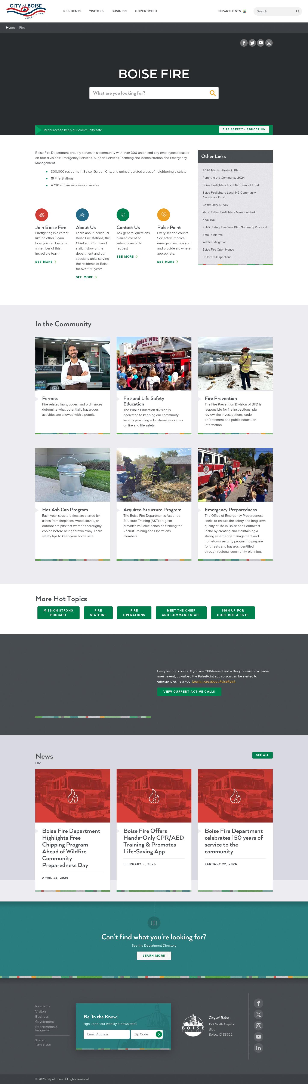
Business (119, 11)
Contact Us (128, 227)
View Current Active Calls (189, 691)
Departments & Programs (46, 1028)
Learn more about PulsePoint (213, 681)
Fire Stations (98, 613)
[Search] (277, 11)
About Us (86, 227)
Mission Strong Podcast (58, 613)
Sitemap (40, 1040)
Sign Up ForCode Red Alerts (233, 613)
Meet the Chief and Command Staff (181, 613)
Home (10, 27)
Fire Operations (134, 613)
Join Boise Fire (50, 227)
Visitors (96, 11)
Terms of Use (43, 1045)
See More (44, 262)
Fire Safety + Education (244, 129)
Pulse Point (169, 227)
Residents (72, 11)
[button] (213, 94)
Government (146, 11)
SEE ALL (262, 755)
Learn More (154, 956)
